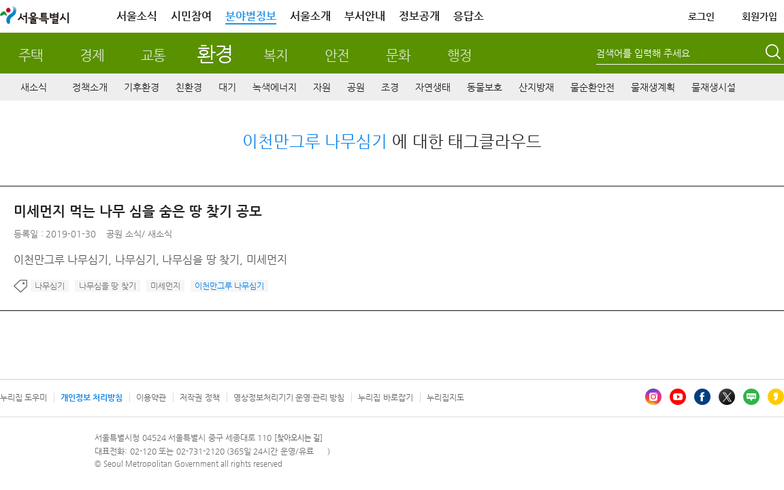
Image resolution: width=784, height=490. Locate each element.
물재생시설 (713, 87)
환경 (215, 53)
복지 (275, 55)
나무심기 (50, 286)
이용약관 (151, 397)
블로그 (751, 397)
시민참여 (191, 16)
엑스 (727, 397)
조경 (390, 87)
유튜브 (678, 397)
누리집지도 (445, 397)
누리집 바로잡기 (385, 397)
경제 (92, 55)
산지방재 (536, 87)
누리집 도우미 (23, 397)
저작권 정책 (199, 397)
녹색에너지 (274, 87)
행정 (459, 55)
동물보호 (484, 87)
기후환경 (141, 87)
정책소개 (90, 87)
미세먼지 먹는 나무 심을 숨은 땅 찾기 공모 (138, 211)
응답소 (468, 16)
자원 (322, 87)
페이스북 (702, 397)
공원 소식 (124, 234)
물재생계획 (653, 87)
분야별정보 (250, 16)
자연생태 (433, 87)
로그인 (701, 16)
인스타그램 (653, 397)
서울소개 (310, 16)
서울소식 (136, 16)
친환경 (189, 87)
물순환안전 (592, 87)
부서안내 (364, 16)
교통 (153, 55)
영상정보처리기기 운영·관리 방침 (289, 397)
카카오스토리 (776, 397)
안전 (337, 55)
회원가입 (759, 16)
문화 (398, 55)
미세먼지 (165, 286)
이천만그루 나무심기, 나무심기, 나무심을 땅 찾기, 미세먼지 (150, 259)
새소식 (33, 87)
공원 (356, 87)
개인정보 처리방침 (91, 397)
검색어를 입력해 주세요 (643, 53)
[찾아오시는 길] (298, 438)
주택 (30, 55)
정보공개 (419, 16)
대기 (227, 87)
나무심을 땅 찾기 (107, 286)
